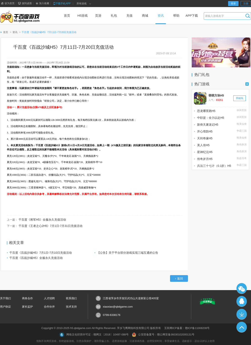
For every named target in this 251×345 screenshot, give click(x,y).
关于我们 (5, 298)
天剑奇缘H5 (204, 138)
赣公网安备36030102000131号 (175, 334)
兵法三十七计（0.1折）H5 (214, 165)
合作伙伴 (49, 306)
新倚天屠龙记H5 (207, 124)
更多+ (247, 84)
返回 (179, 278)
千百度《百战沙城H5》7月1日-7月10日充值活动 (40, 252)
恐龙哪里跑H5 (206, 111)
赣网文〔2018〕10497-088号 (111, 334)
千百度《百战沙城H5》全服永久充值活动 (36, 258)
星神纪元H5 (204, 152)
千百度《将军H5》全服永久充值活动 (42, 219)
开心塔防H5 (204, 131)
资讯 (14, 32)
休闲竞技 (242, 110)
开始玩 (239, 98)
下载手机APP (61, 3)
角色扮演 (242, 144)
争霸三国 (242, 130)
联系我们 (71, 298)
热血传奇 (242, 158)
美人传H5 (203, 145)
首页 (5, 32)
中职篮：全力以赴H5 (210, 117)
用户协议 (5, 306)
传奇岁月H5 (204, 159)
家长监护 (27, 306)
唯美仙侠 (242, 123)
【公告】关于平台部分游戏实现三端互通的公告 (127, 252)
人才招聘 (49, 298)
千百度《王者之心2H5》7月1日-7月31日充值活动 (50, 226)
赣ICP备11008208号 (197, 328)
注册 (245, 3)
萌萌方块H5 (216, 95)
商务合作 (27, 298)
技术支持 (71, 306)
